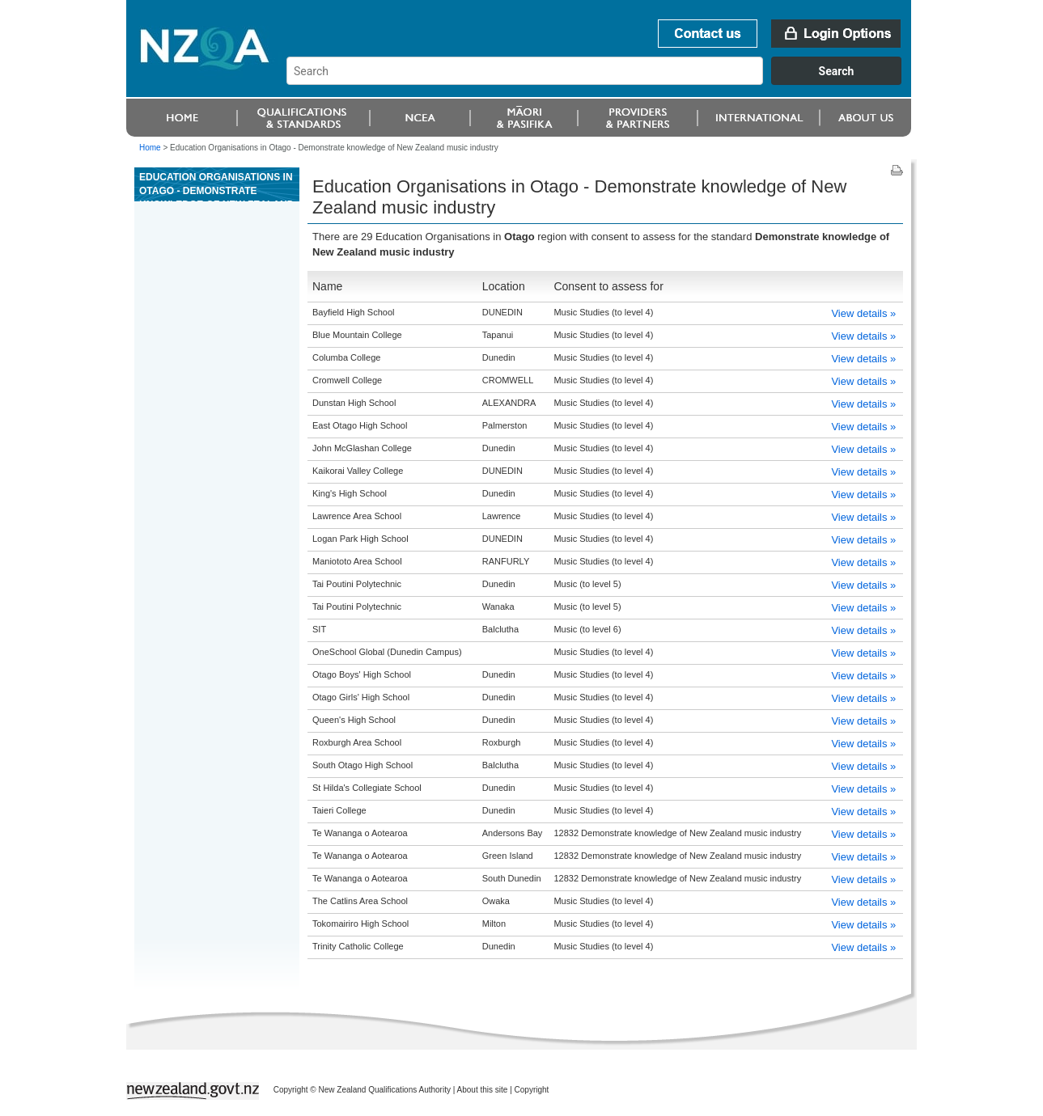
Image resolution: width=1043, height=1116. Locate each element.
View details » (863, 313)
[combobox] (601, 81)
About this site (482, 1089)
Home (150, 147)
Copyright (532, 1089)
